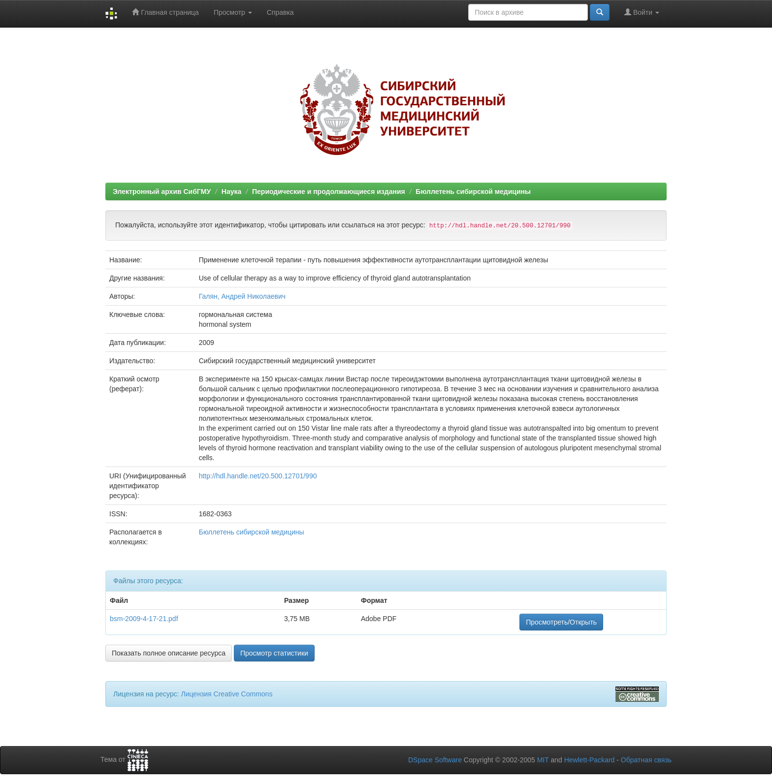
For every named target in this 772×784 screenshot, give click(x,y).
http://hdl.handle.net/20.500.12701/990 (258, 476)
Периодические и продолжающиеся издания (328, 191)
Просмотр (233, 12)
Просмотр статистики (274, 653)
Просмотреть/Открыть (561, 622)
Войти (641, 12)
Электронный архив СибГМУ (162, 191)
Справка (280, 12)
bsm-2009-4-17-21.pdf (144, 619)
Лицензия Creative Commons (226, 694)
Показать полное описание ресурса (168, 653)
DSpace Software (435, 760)
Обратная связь (646, 760)
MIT (543, 760)
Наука (231, 191)
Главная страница (165, 12)
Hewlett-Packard (589, 760)
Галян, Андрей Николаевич (242, 296)
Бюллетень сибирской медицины (473, 191)
